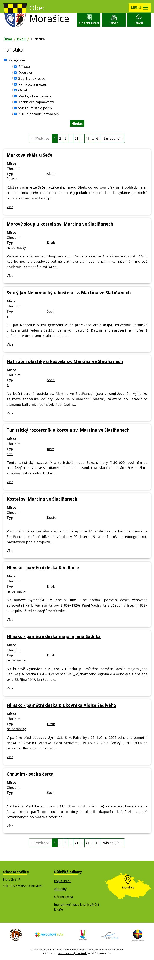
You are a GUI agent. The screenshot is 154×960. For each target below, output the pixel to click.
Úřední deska (63, 897)
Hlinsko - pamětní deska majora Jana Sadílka (54, 636)
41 (87, 138)
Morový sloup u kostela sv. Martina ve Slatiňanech (60, 224)
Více (10, 207)
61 (98, 138)
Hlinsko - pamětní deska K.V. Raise (43, 568)
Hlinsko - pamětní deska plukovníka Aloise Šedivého (61, 705)
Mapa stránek (86, 949)
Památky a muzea (32, 84)
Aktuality (60, 889)
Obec (114, 23)
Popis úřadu (62, 881)
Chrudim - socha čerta (30, 774)
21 (76, 138)
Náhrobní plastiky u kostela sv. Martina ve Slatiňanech (65, 361)
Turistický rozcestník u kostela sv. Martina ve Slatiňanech (68, 430)
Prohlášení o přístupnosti (109, 949)
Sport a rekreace (31, 78)
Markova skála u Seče (29, 155)
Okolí (139, 23)
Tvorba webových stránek (72, 953)
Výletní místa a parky (35, 108)
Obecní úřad (89, 23)
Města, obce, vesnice (34, 96)
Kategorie (16, 60)
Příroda (24, 66)
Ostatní (24, 90)
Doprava (25, 72)
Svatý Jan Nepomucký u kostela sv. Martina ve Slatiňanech (69, 293)
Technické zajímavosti (36, 102)
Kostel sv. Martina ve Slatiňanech (42, 499)
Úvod (7, 39)
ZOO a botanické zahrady (38, 113)
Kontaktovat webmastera (64, 949)
